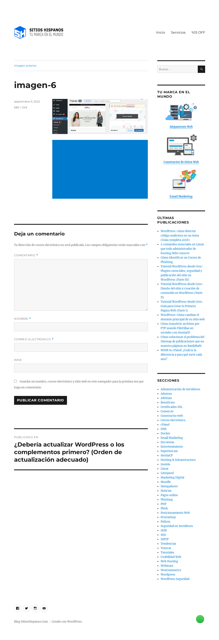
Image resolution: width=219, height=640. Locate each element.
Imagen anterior (25, 65)
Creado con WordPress (67, 621)
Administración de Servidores (180, 389)
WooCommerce (171, 570)
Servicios (178, 32)
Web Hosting (169, 561)
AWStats (166, 398)
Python (165, 521)
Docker (165, 433)
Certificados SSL (171, 407)
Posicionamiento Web (175, 513)
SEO (163, 535)
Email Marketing (172, 438)
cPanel (165, 424)
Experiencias (169, 451)
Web (18, 359)
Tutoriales (167, 552)
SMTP (165, 539)
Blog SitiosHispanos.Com (31, 621)
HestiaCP (167, 455)
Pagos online (169, 495)
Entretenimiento (172, 446)
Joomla (165, 464)
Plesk (164, 508)
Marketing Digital (172, 477)
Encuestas (167, 442)
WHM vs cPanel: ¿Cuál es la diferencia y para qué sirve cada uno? (181, 354)
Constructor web (172, 416)
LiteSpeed (167, 473)
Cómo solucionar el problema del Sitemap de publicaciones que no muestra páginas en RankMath (182, 341)
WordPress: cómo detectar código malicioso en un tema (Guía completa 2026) (180, 235)
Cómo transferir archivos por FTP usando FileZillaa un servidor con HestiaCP (180, 328)
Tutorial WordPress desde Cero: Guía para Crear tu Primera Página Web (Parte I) (182, 306)
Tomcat (166, 548)
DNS (164, 429)
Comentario (26, 255)
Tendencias (168, 543)
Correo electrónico (34, 339)
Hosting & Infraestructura (178, 460)
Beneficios (168, 402)
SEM (164, 530)
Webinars (167, 566)
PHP (163, 504)
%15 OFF (198, 32)
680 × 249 (20, 107)
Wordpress (168, 574)
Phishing (167, 499)
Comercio (167, 411)
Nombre (22, 319)
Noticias (166, 491)
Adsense (166, 394)
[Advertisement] (101, 169)
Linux (164, 468)
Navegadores (169, 486)
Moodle (166, 482)
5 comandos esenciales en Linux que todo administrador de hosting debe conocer (182, 249)
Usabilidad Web (171, 557)
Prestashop (168, 517)
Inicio (160, 32)
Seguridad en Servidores (177, 526)
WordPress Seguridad (175, 579)
